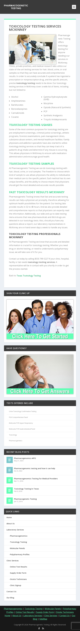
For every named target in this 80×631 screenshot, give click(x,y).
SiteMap (43, 619)
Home (9, 517)
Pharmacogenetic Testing (25, 499)
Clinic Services (13, 560)
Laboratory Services (15, 530)
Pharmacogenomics (18, 536)
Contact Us (11, 591)
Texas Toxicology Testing (29, 275)
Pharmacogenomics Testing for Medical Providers (36, 478)
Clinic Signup (15, 585)
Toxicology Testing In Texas (26, 489)
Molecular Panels (17, 548)
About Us (11, 523)
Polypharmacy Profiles (19, 554)
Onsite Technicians (18, 579)
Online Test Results (18, 567)
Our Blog (10, 597)
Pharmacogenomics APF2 (25, 458)
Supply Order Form (18, 573)
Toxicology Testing (18, 542)
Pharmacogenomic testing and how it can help (34, 468)
